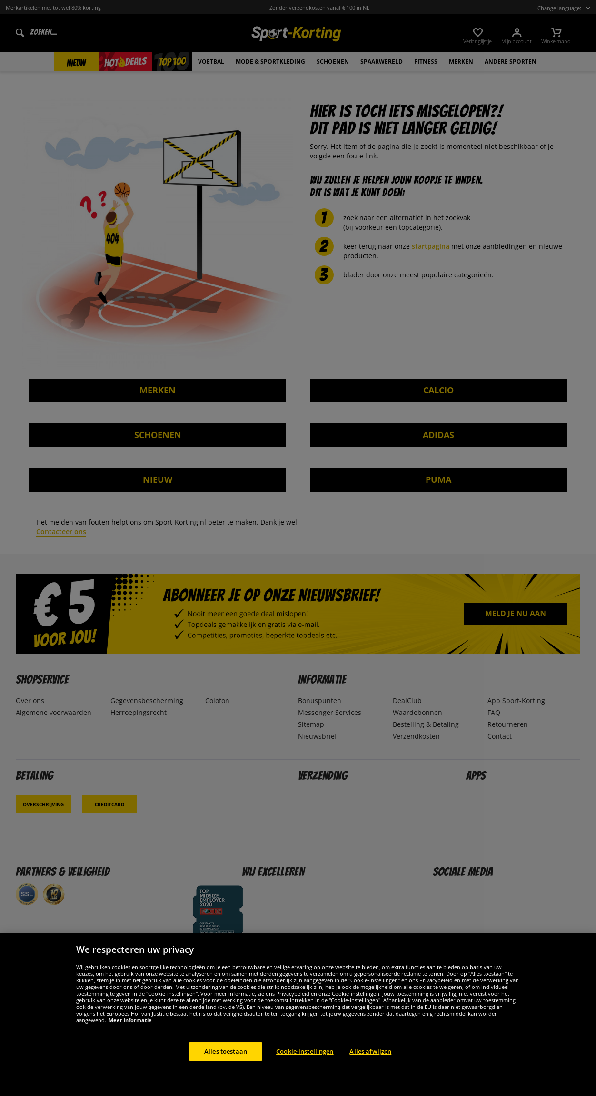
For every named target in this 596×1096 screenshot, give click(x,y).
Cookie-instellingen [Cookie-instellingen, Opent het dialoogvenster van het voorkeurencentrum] (304, 1062)
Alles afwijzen (370, 1062)
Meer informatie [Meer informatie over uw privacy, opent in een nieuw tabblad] (130, 1031)
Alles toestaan (225, 1062)
